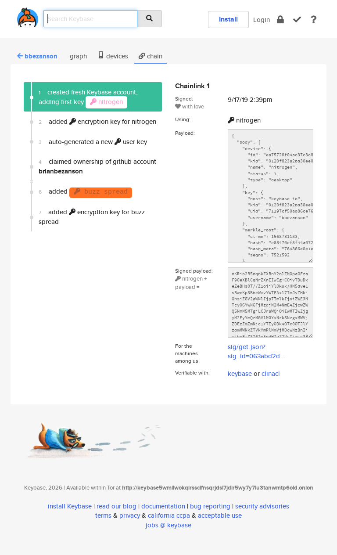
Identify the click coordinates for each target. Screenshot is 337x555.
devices (112, 56)
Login (261, 19)
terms (103, 515)
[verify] (297, 19)
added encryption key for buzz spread (92, 216)
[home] (27, 16)
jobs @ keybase (168, 525)
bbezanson (37, 56)
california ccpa (169, 515)
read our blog (116, 506)
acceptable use (220, 515)
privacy (129, 515)
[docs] (314, 19)
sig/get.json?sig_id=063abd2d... (256, 351)
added (85, 192)
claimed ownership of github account (97, 166)
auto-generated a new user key (93, 141)
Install (228, 19)
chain (150, 56)
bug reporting (210, 506)
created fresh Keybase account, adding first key (88, 97)
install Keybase (70, 506)
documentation (163, 506)
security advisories (262, 506)
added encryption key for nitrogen (97, 121)
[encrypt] (280, 19)
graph (77, 56)
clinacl (271, 373)
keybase (240, 373)
